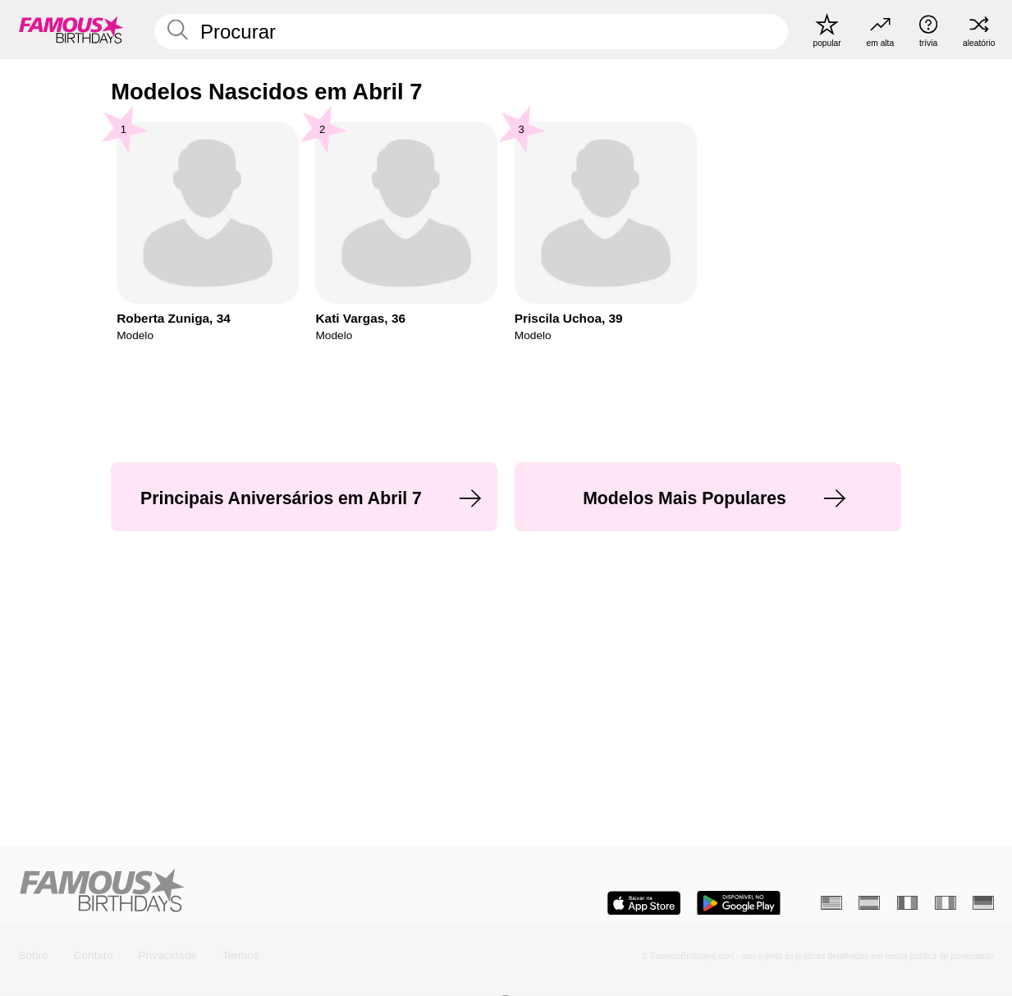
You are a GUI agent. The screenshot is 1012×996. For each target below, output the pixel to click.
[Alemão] (983, 903)
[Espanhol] (869, 903)
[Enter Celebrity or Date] (470, 31)
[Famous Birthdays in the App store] (643, 903)
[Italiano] (945, 903)
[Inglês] (831, 903)
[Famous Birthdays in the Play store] (739, 903)
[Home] (257, 891)
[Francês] (907, 903)
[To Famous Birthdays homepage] (71, 29)
